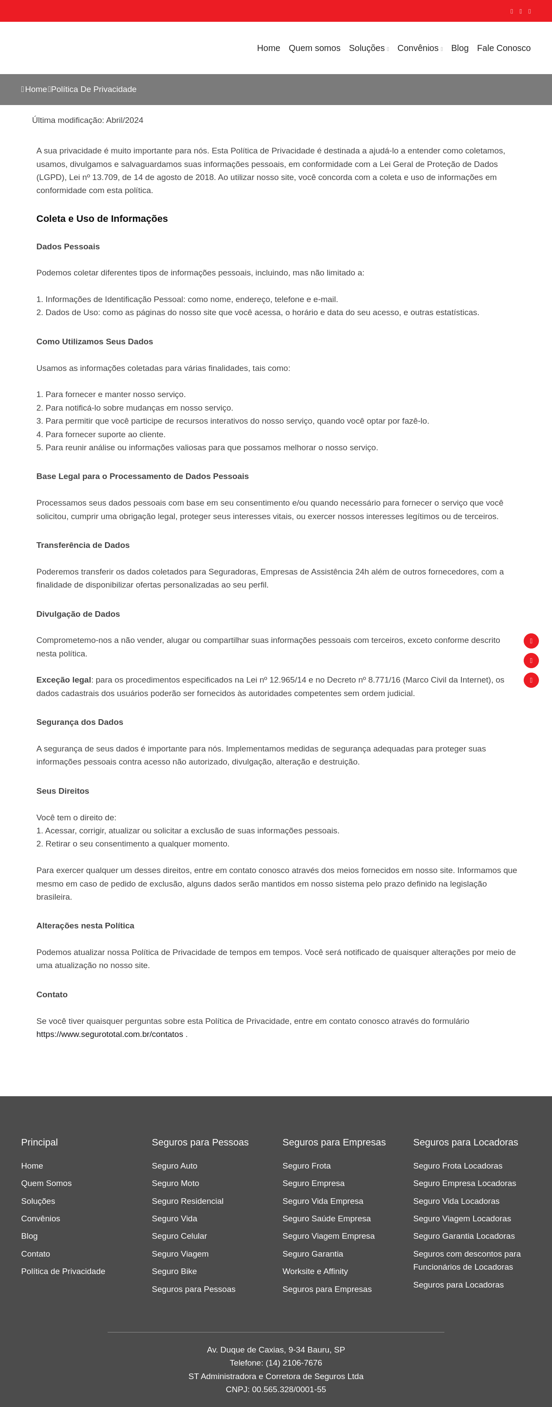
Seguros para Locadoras (458, 1284)
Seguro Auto (175, 1165)
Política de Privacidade (63, 1271)
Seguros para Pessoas (194, 1289)
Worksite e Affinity (315, 1271)
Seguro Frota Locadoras (458, 1165)
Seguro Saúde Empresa (327, 1218)
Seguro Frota (307, 1165)
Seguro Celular (179, 1235)
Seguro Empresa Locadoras (465, 1183)
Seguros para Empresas (327, 1289)
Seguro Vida (174, 1218)
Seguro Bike (174, 1271)
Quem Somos (46, 1183)
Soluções (367, 48)
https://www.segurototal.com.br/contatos (110, 1034)
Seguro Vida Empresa (323, 1201)
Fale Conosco (504, 48)
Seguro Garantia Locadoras (464, 1235)
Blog (460, 48)
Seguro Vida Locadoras (456, 1201)
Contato (36, 1253)
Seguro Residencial (188, 1201)
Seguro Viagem (180, 1253)
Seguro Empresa (314, 1183)
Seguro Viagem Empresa (329, 1235)
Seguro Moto (176, 1183)
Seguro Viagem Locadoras (462, 1218)
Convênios (418, 48)
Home (268, 48)
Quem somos (315, 48)
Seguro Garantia (313, 1253)
